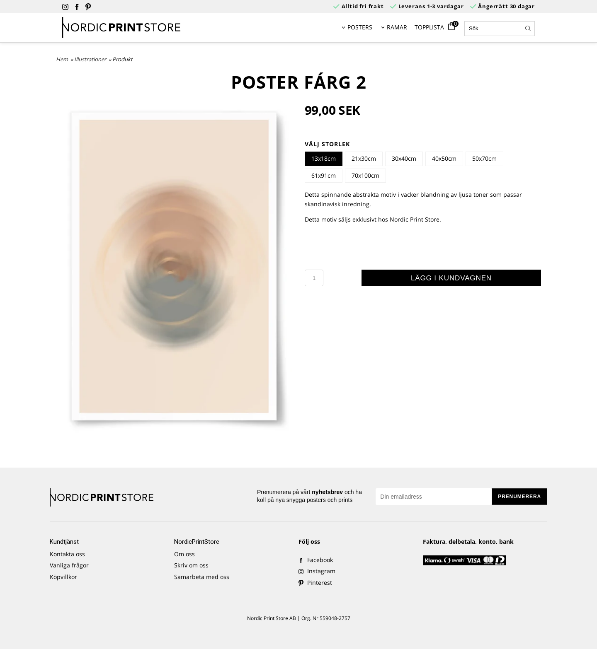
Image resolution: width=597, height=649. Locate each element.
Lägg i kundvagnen (451, 278)
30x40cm (404, 158)
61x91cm (323, 175)
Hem (62, 59)
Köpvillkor (63, 577)
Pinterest (315, 582)
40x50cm (444, 158)
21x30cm (364, 158)
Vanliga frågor (69, 565)
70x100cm (365, 175)
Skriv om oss (191, 565)
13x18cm (323, 158)
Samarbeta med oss (201, 577)
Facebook (315, 560)
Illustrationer (90, 59)
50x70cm (484, 158)
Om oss (184, 554)
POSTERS (359, 27)
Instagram (316, 571)
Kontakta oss (67, 554)
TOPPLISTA (429, 27)
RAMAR (397, 27)
